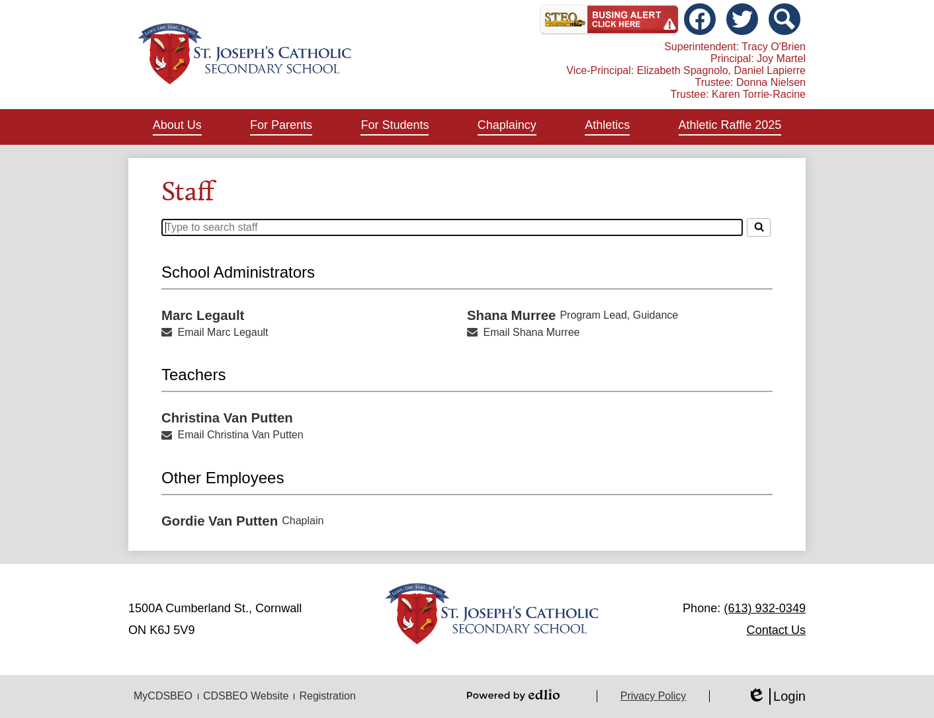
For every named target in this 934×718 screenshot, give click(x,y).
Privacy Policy (653, 695)
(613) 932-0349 (765, 608)
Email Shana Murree (532, 332)
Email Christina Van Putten (241, 434)
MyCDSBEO (163, 695)
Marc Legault (202, 315)
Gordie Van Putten (219, 521)
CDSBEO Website (246, 695)
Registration (327, 695)
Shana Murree (511, 315)
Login (776, 696)
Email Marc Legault (223, 332)
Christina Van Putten (227, 418)
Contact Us (776, 630)
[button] (177, 127)
